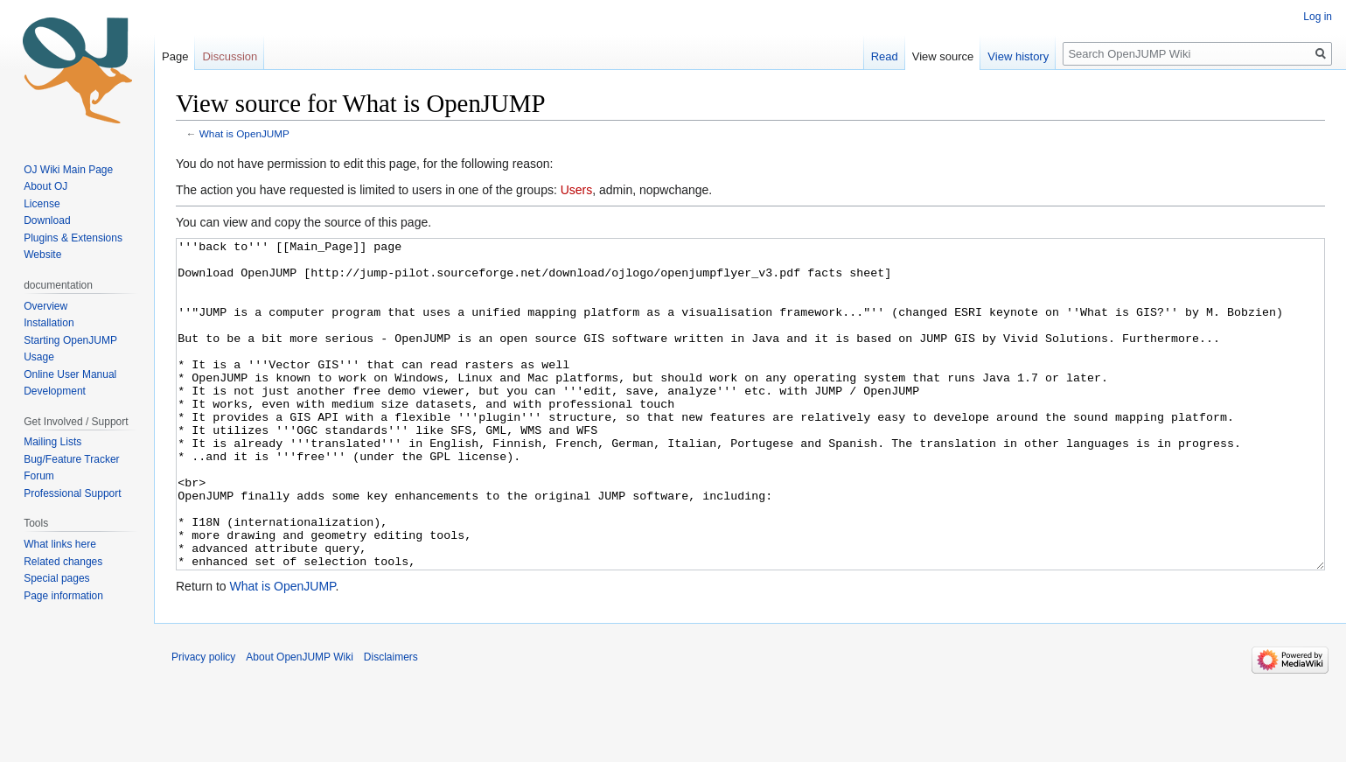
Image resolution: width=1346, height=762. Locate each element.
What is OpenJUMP (244, 133)
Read (884, 56)
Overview (45, 306)
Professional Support (72, 493)
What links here (60, 544)
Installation (48, 323)
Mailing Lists (52, 442)
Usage (39, 357)
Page (175, 56)
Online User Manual (70, 374)
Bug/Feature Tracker (71, 459)
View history (1018, 56)
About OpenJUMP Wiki (299, 723)
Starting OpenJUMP (70, 340)
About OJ (45, 186)
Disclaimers (391, 723)
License (43, 204)
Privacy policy (203, 723)
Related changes (63, 562)
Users (577, 190)
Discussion (229, 56)
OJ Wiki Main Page (68, 170)
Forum (39, 476)
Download (48, 220)
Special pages (56, 578)
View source (943, 56)
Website (42, 254)
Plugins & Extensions (73, 238)
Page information (63, 596)
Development (55, 391)
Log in (1317, 16)
